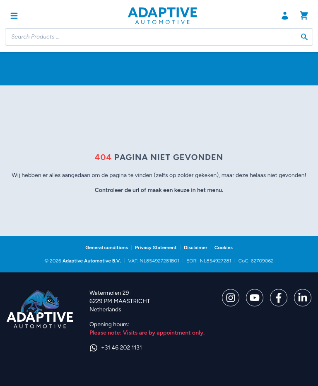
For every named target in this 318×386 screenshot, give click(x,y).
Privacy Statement (156, 247)
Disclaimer (195, 247)
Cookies (223, 247)
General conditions (106, 247)
